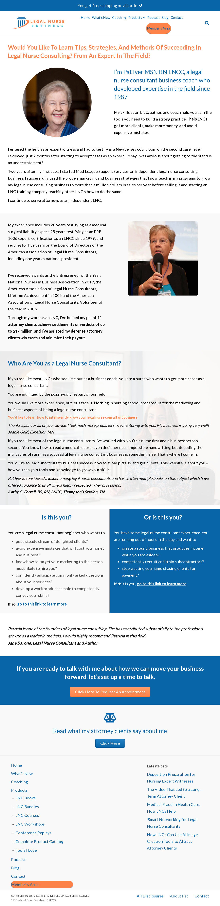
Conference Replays (33, 832)
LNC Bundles (27, 806)
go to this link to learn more (42, 604)
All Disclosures (150, 896)
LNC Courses (27, 815)
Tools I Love (26, 850)
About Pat (179, 896)
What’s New (101, 17)
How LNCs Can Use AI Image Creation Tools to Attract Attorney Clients (172, 841)
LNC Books (25, 797)
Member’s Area (158, 28)
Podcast (153, 17)
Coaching (119, 17)
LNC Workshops (30, 824)
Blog (165, 17)
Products (135, 17)
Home (85, 17)
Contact (177, 17)
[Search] (206, 23)
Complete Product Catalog (39, 841)
